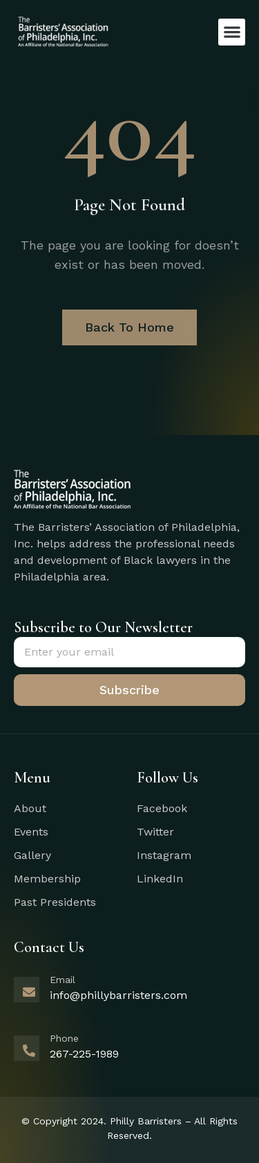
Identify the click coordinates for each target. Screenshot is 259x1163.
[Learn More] (129, 997)
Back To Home (129, 327)
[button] (231, 32)
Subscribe (129, 689)
